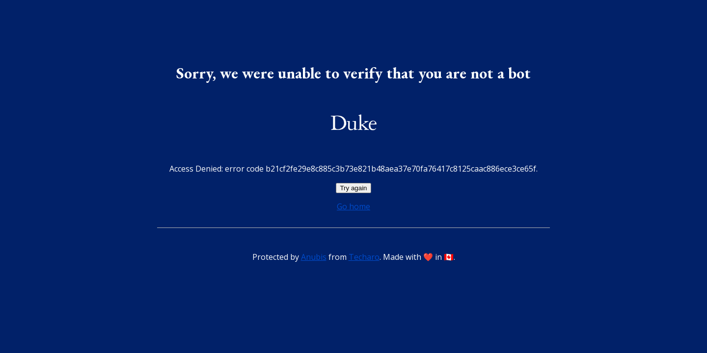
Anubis (313, 257)
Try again (353, 188)
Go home (353, 206)
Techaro (364, 257)
